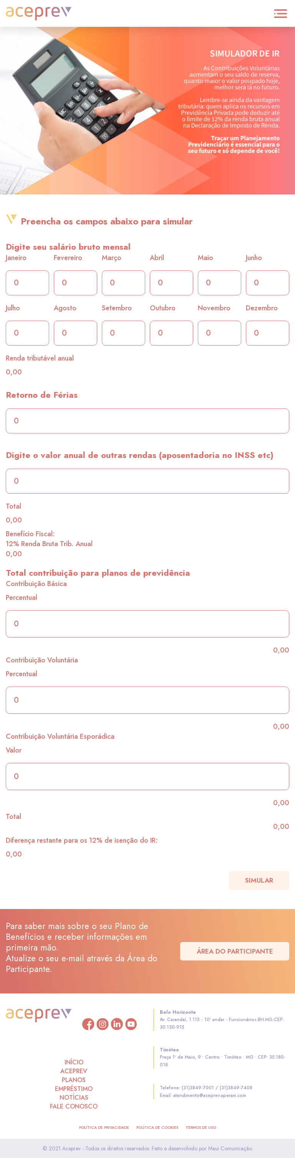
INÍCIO (74, 1062)
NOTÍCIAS (74, 1097)
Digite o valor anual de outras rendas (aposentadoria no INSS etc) (139, 455)
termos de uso (201, 1127)
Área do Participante (235, 951)
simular (259, 880)
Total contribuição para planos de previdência (98, 573)
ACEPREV (73, 1071)
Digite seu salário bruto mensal (68, 246)
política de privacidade (104, 1127)
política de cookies (157, 1127)
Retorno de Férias (42, 395)
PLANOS (74, 1080)
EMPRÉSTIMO (74, 1088)
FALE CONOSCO (74, 1106)
